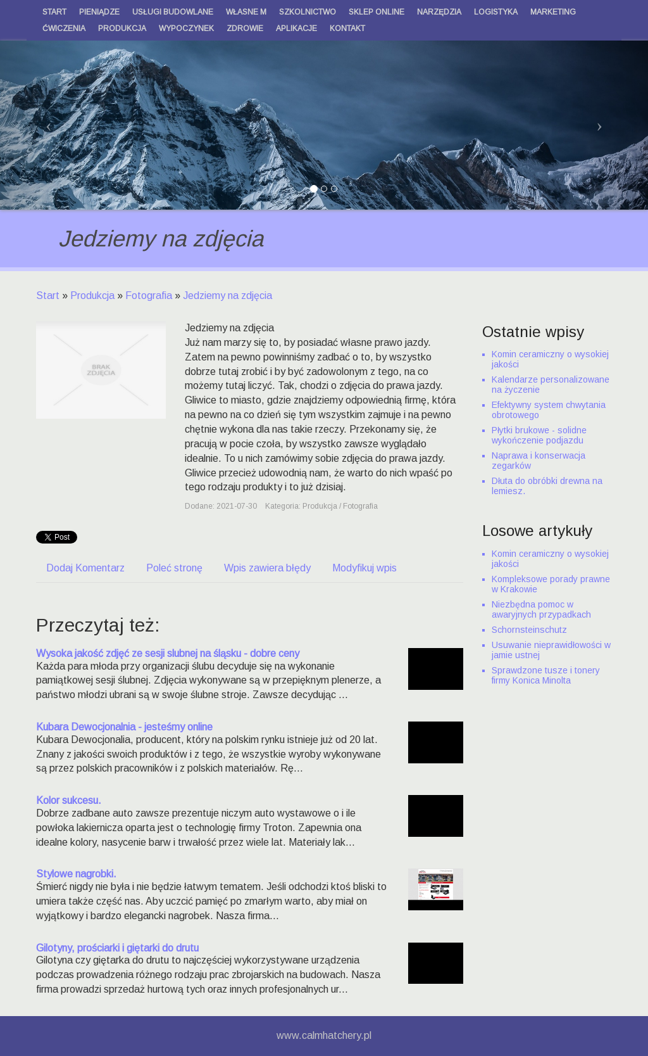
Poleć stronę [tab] (174, 568)
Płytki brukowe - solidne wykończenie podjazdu (539, 435)
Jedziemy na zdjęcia (227, 295)
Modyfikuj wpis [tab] (364, 568)
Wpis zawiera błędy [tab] (267, 568)
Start (47, 295)
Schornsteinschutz (529, 630)
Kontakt (347, 28)
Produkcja (92, 295)
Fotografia (148, 295)
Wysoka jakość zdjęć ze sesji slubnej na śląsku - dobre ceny (167, 653)
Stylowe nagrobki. (76, 873)
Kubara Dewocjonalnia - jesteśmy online (124, 727)
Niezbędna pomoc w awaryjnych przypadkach (541, 609)
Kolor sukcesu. (68, 800)
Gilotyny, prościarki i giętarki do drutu (117, 948)
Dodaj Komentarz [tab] (85, 568)
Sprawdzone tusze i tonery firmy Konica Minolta (546, 675)
